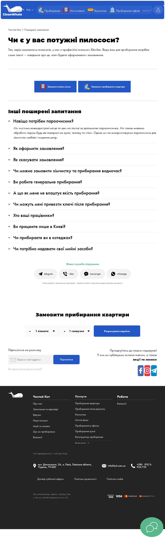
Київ (65, 464)
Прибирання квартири (87, 414)
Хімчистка (80, 425)
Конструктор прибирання (89, 447)
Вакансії (37, 447)
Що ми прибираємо (44, 442)
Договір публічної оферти (53, 491)
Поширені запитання (39, 30)
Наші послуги (40, 431)
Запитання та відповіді (45, 419)
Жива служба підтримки (82, 271)
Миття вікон (81, 431)
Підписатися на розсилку (24, 359)
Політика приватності (92, 491)
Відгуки (37, 425)
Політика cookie (126, 491)
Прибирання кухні (85, 442)
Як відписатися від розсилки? (27, 379)
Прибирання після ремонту (90, 419)
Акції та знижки (41, 436)
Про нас (37, 414)
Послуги (81, 407)
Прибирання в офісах (87, 436)
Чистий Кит (15, 30)
